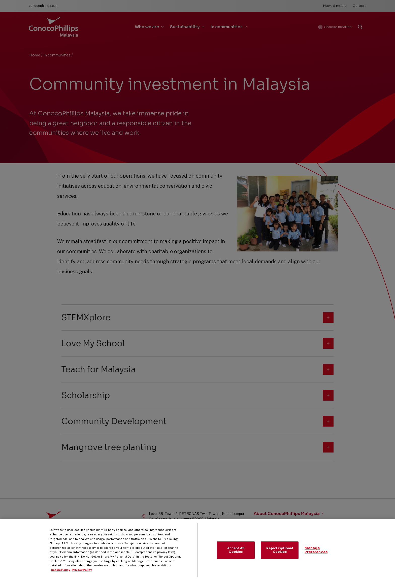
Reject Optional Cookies (279, 554)
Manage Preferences (316, 554)
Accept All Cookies (235, 554)
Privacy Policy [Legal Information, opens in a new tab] (82, 574)
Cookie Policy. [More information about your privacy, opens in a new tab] (61, 574)
